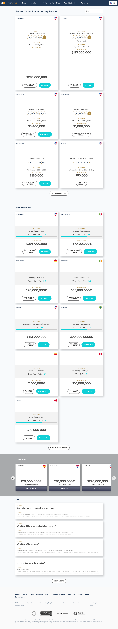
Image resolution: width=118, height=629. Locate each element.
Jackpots (84, 3)
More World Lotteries (59, 447)
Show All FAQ (59, 581)
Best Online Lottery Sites (50, 3)
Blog (87, 595)
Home (17, 595)
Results (25, 595)
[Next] (114, 478)
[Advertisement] (36, 61)
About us (57, 603)
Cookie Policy (19, 605)
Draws (80, 595)
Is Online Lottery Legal (44, 603)
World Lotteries (70, 3)
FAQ (16, 603)
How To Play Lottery (27, 603)
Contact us (66, 603)
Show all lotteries (59, 193)
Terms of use (77, 603)
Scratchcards (20, 597)
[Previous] (13, 478)
